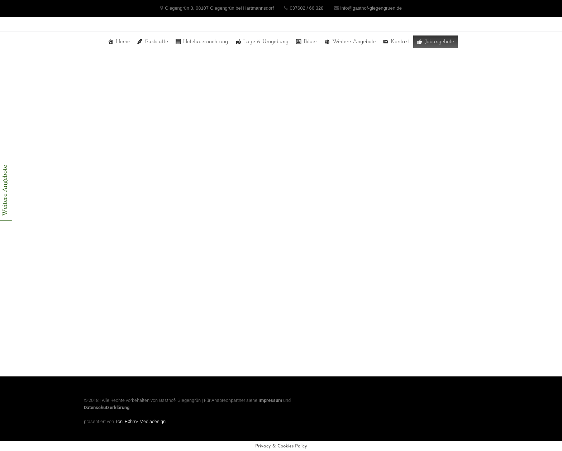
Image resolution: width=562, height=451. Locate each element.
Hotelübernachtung (205, 41)
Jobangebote (439, 41)
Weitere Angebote (354, 41)
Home (123, 41)
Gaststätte (156, 41)
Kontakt (400, 41)
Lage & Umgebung (266, 41)
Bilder (310, 41)
